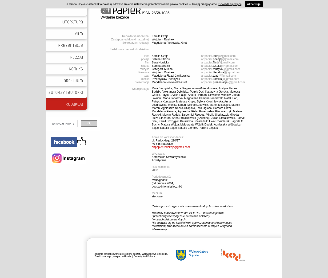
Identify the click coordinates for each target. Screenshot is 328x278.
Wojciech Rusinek (163, 39)
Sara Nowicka (160, 62)
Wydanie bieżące (114, 17)
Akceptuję (253, 4)
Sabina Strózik (161, 59)
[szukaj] (63, 123)
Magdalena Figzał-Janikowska (171, 75)
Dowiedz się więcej (230, 4)
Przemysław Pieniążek (166, 79)
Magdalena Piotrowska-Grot (169, 42)
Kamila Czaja (160, 36)
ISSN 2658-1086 (135, 13)
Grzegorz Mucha (162, 69)
